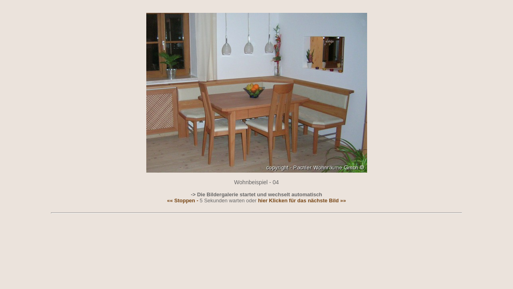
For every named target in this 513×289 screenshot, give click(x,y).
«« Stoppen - (182, 200)
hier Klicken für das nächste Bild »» (302, 200)
